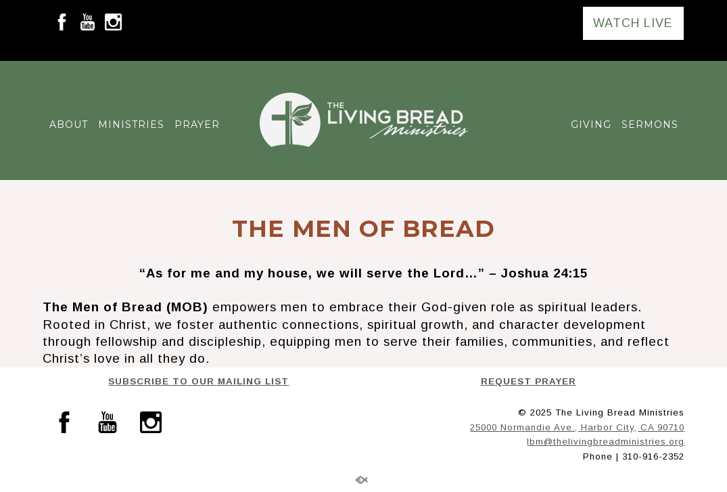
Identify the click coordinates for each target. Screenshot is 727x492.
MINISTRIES (131, 124)
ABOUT (68, 124)
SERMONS (650, 124)
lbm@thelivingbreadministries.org (605, 442)
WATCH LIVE (633, 23)
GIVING (591, 124)
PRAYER (197, 124)
